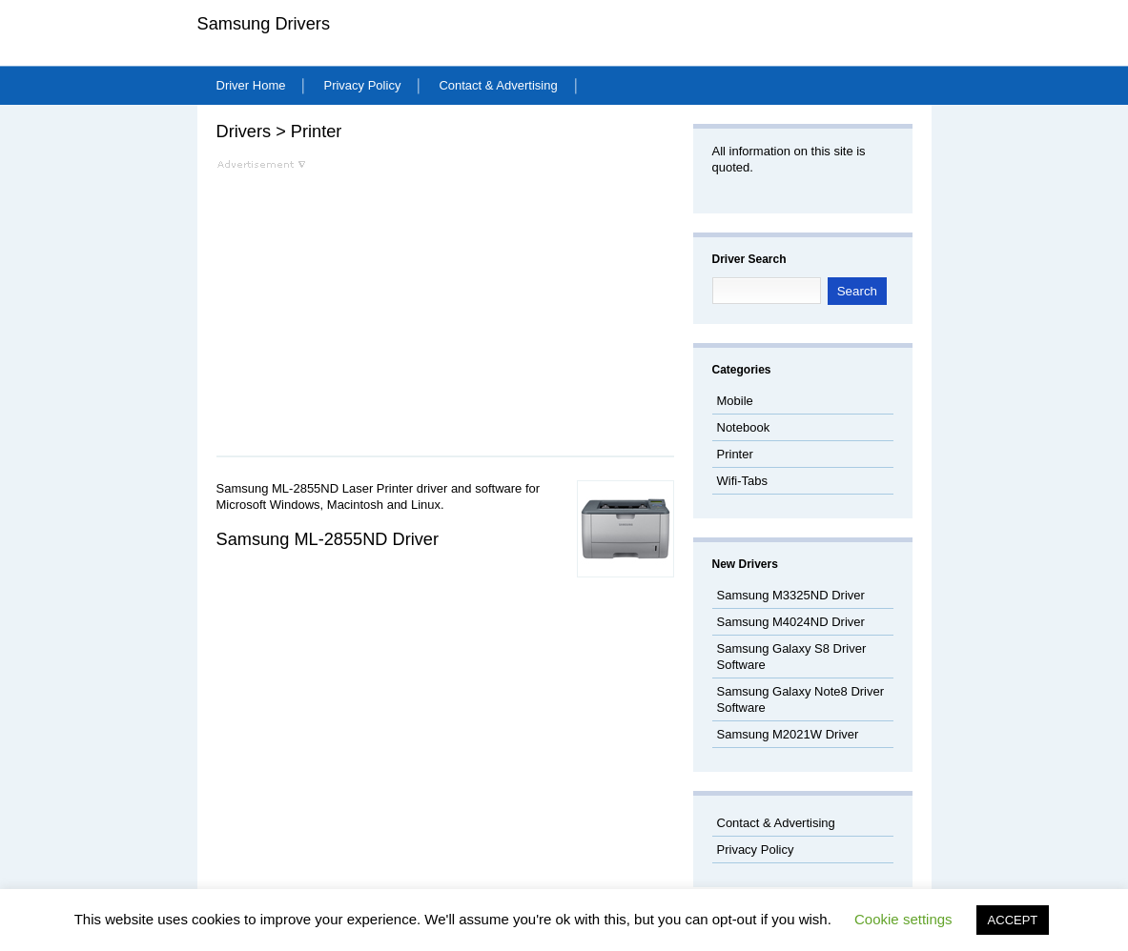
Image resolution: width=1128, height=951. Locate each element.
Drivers (244, 131)
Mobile (735, 401)
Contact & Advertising (498, 85)
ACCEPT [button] (1013, 920)
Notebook (743, 427)
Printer (316, 131)
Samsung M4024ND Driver (791, 622)
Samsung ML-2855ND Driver (328, 539)
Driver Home (251, 85)
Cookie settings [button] (903, 919)
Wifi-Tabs (742, 481)
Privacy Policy (361, 85)
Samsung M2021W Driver (788, 734)
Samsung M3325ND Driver (791, 595)
